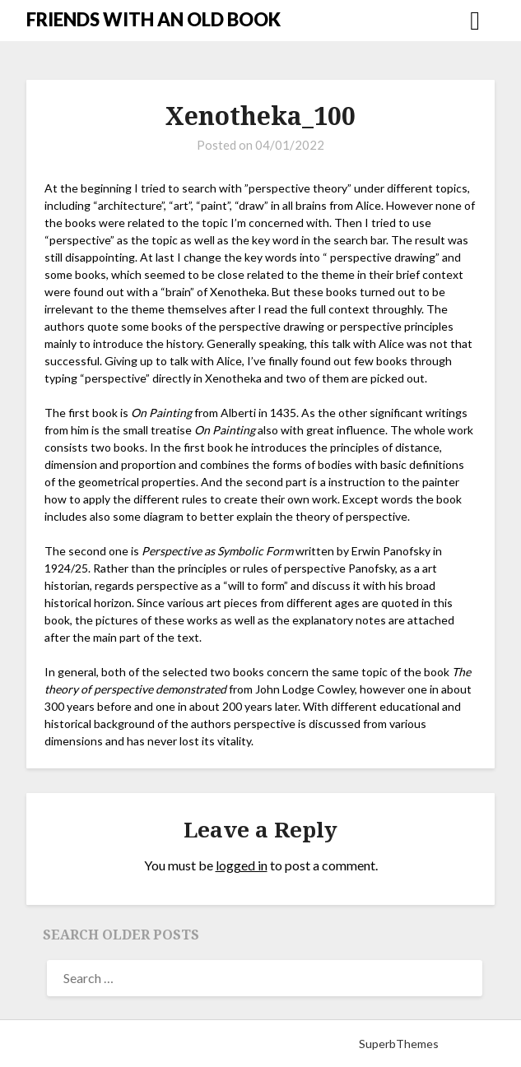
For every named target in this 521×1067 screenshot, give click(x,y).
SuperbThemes (399, 1044)
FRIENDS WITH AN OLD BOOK (153, 19)
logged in (241, 865)
